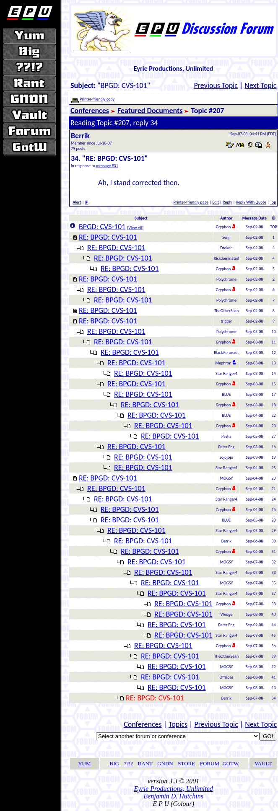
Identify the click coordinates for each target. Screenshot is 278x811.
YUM (84, 763)
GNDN (165, 763)
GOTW (230, 763)
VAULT (263, 763)
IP (86, 202)
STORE (186, 763)
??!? (128, 763)
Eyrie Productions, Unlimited (173, 788)
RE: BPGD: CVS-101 (108, 237)
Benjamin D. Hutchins (173, 796)
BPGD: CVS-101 (102, 226)
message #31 (107, 165)
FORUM (209, 763)
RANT (145, 763)
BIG (114, 763)
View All (135, 227)
